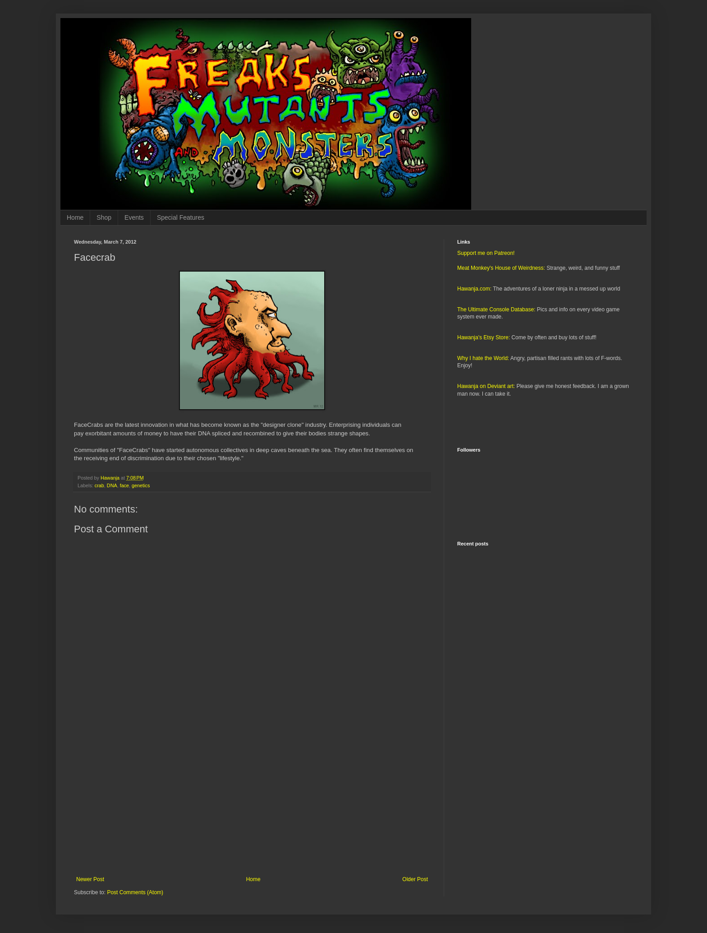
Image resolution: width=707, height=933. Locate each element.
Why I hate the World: (483, 358)
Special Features (180, 217)
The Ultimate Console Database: (496, 309)
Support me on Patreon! (485, 253)
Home (75, 217)
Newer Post (90, 879)
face (124, 485)
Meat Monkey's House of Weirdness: (501, 268)
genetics (141, 485)
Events (134, 217)
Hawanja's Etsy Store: (483, 337)
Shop (103, 217)
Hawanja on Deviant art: (486, 386)
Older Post (415, 879)
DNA (112, 485)
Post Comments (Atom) (135, 892)
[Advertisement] (252, 802)
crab (99, 485)
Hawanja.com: (474, 289)
